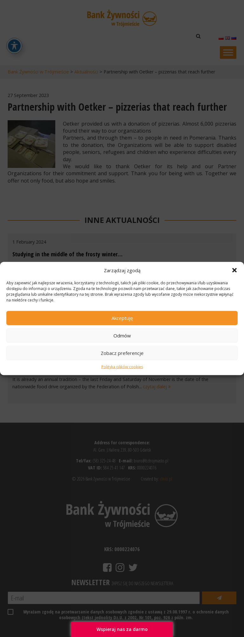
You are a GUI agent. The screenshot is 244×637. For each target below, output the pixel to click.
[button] (234, 270)
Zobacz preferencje (122, 353)
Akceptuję (122, 318)
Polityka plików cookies (122, 367)
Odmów (122, 335)
